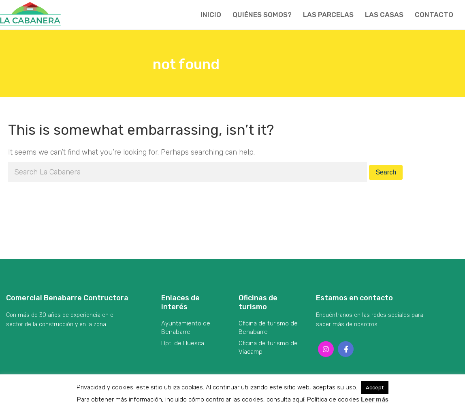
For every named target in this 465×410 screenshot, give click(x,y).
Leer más (374, 399)
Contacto (434, 15)
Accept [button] (375, 388)
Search (385, 172)
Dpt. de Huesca (182, 343)
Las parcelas (328, 15)
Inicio (211, 15)
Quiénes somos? (262, 15)
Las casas (384, 15)
